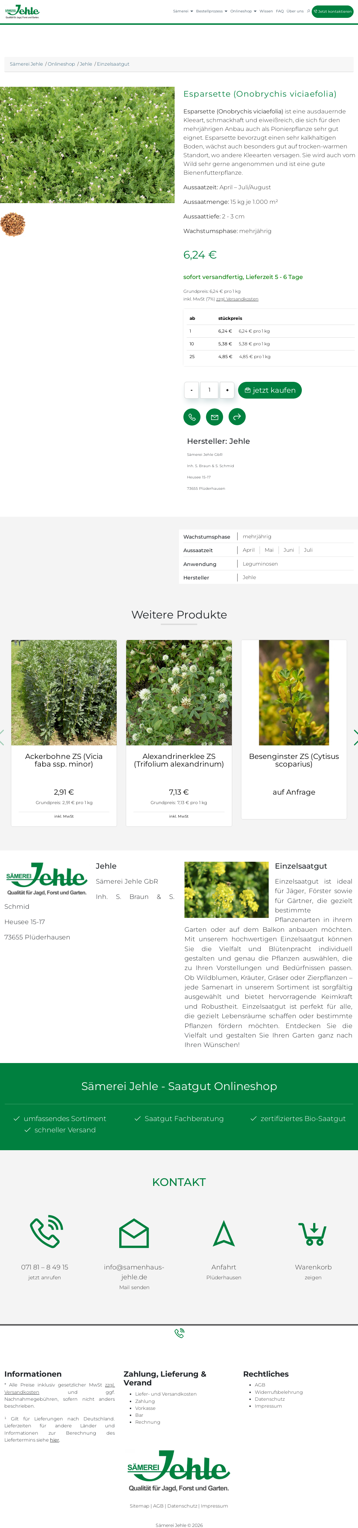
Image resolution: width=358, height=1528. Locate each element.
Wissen (266, 11)
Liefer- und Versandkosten (166, 1366)
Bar (139, 1387)
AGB (260, 1357)
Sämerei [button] (183, 11)
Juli (308, 550)
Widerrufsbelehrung (279, 1363)
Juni (289, 550)
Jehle (86, 64)
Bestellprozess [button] (211, 11)
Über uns (295, 11)
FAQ (280, 11)
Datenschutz (270, 1371)
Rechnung (147, 1394)
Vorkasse (145, 1380)
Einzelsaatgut (113, 64)
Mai (269, 550)
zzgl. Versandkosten (237, 299)
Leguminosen (260, 564)
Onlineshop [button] (243, 11)
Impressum (268, 1378)
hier (54, 1412)
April (249, 550)
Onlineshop (61, 64)
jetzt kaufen (270, 390)
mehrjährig (257, 536)
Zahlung (145, 1373)
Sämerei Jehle (26, 64)
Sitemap (139, 1478)
